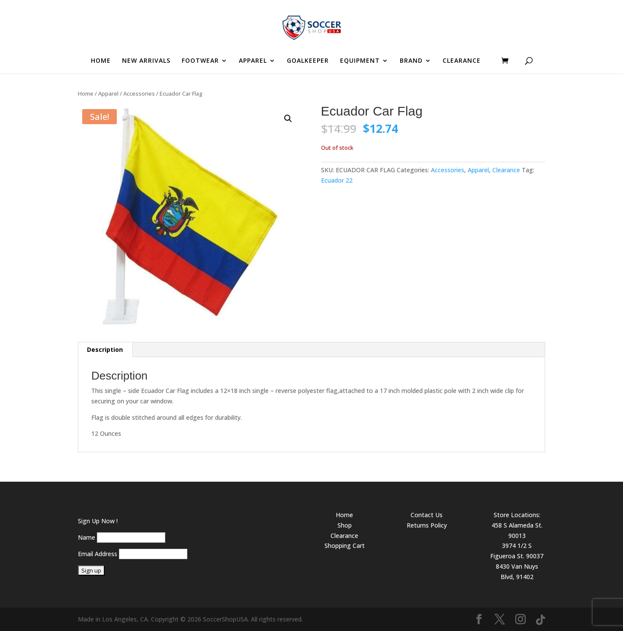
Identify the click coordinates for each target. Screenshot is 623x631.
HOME (101, 61)
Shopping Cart (344, 545)
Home (85, 93)
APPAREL (253, 61)
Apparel (108, 93)
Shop (344, 525)
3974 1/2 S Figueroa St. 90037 (516, 550)
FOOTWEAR (200, 61)
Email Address (97, 554)
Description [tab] (105, 349)
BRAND (411, 61)
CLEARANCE (462, 61)
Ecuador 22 (337, 180)
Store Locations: (517, 515)
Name (86, 537)
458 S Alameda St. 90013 (517, 530)
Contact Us (427, 515)
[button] (288, 118)
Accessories (139, 93)
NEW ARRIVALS (146, 61)
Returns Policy (427, 525)
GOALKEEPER (308, 61)
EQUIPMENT (360, 61)
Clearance (506, 170)
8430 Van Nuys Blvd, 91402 (517, 571)
